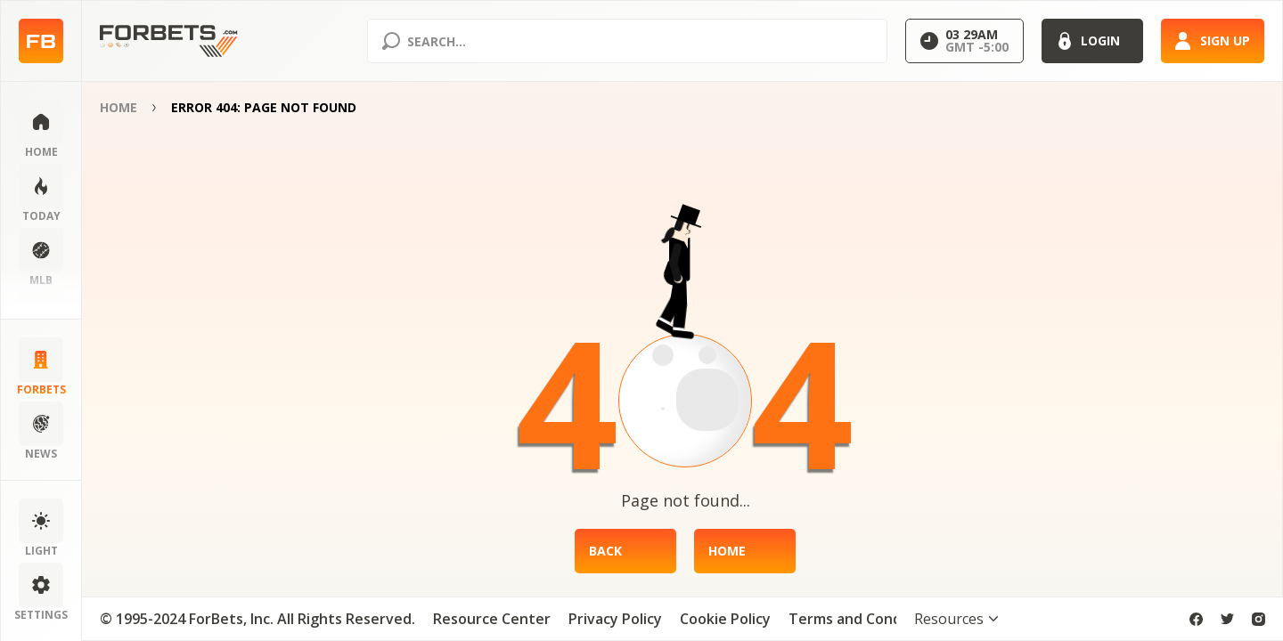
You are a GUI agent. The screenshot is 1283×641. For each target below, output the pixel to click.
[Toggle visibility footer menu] (956, 619)
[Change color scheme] (41, 529)
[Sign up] (1212, 41)
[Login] (1092, 41)
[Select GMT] (964, 41)
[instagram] (1258, 619)
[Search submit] (391, 41)
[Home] (745, 551)
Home (118, 107)
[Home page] (41, 41)
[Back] (625, 551)
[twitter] (1227, 619)
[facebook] (1196, 619)
